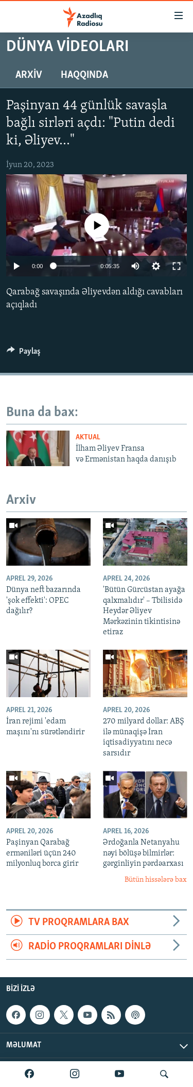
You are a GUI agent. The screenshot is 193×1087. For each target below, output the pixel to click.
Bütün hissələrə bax (156, 880)
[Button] (24, 354)
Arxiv (28, 75)
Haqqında (84, 75)
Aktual (88, 437)
